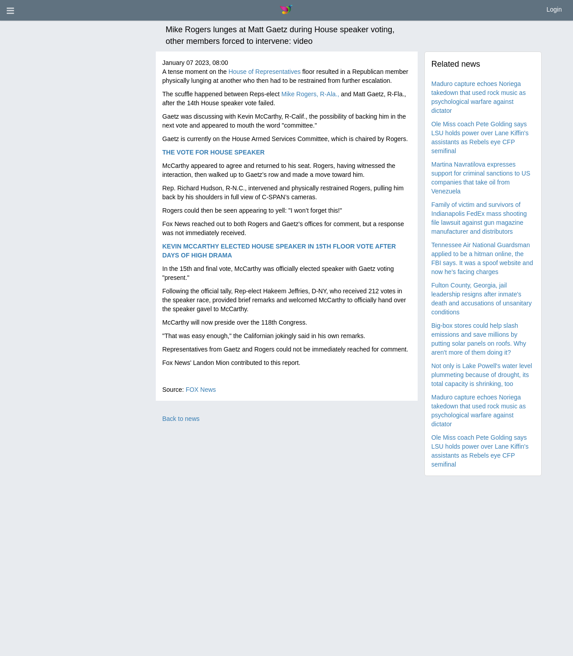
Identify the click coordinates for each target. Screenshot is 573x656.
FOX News (201, 389)
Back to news (181, 418)
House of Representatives (264, 71)
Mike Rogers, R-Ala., (310, 94)
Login (554, 9)
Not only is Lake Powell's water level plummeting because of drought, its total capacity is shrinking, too (482, 374)
